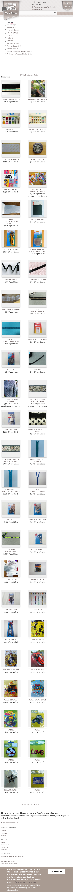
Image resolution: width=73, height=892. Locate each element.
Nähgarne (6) (11, 27)
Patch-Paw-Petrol (37, 700)
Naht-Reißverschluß (37, 491)
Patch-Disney (37, 670)
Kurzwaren (4, 847)
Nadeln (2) (10, 41)
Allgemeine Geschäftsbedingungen (12, 856)
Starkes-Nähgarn (37, 130)
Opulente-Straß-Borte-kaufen (37, 401)
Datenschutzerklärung (25, 883)
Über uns (4, 831)
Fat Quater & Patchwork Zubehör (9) (19, 54)
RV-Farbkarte (37, 610)
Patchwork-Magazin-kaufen (37, 190)
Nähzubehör (11, 430)
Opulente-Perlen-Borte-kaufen (10, 461)
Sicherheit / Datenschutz (9, 864)
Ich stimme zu (56, 872)
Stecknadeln (37, 160)
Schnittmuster (5, 845)
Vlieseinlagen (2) (12, 25)
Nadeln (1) (10, 38)
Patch (11, 730)
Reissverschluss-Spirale (37, 461)
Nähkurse (4, 833)
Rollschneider (10, 250)
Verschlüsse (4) (12, 49)
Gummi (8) (10, 35)
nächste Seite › (33, 75)
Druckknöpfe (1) (12, 33)
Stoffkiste (4, 850)
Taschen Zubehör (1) (14, 46)
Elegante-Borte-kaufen (11, 401)
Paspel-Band (11, 280)
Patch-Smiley (37, 640)
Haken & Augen (37, 580)
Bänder (37, 370)
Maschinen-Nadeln (37, 340)
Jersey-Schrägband (37, 99)
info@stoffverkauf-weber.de (44, 7)
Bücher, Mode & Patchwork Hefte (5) (19, 51)
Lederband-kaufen (37, 280)
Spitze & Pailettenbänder (10, 341)
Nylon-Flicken (37, 220)
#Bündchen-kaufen (11, 99)
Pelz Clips (11, 520)
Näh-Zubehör (10, 640)
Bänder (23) (10, 22)
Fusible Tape (11, 580)
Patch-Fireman (11, 700)
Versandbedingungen (8, 861)
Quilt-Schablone (11, 160)
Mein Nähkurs (10, 190)
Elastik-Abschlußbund (37, 311)
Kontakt (39, 10)
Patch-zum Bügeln (10, 670)
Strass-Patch (10, 790)
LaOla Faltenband (10, 310)
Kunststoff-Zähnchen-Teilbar (11, 491)
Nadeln (10, 370)
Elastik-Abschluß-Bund (37, 431)
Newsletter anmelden (9, 823)
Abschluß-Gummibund (10, 551)
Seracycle (11, 130)
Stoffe (3, 842)
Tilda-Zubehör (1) (13, 30)
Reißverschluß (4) (13, 43)
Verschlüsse (37, 550)
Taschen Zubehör (37, 520)
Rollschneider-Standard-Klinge (37, 250)
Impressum (5, 859)
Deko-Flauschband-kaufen (11, 221)
